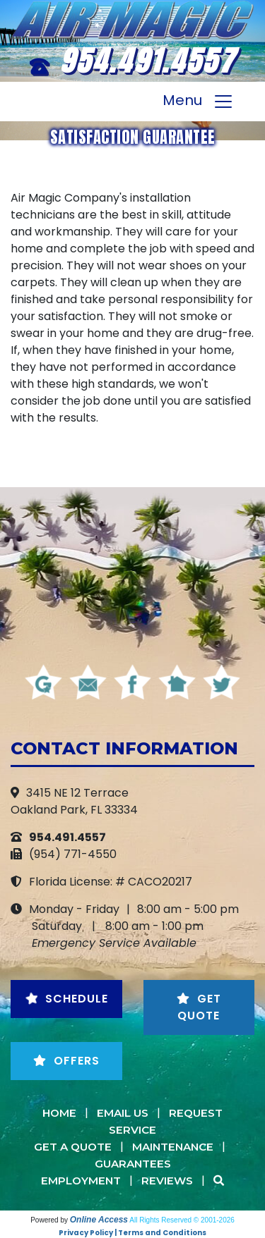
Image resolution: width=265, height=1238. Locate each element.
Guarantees (133, 1163)
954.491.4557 (147, 60)
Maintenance (172, 1146)
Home (59, 1113)
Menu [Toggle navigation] (198, 102)
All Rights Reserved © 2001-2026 (182, 1220)
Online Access (99, 1220)
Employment (81, 1180)
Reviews (167, 1180)
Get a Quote (73, 1146)
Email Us (122, 1113)
